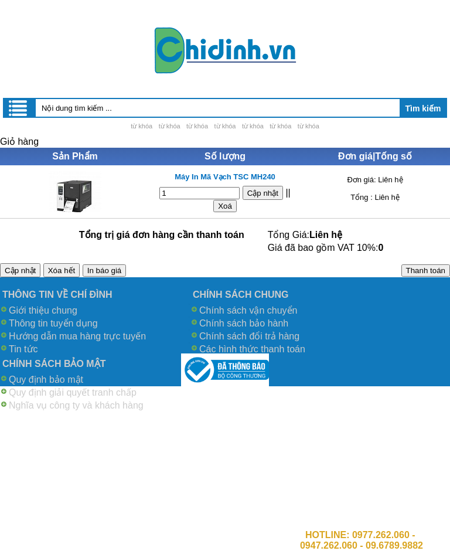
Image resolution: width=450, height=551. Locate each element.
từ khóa (141, 126)
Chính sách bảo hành (243, 323)
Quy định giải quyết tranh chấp (73, 392)
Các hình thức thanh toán (252, 349)
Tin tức (23, 349)
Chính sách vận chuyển (248, 310)
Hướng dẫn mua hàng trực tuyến (77, 336)
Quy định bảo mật (46, 380)
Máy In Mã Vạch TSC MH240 (225, 176)
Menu (19, 108)
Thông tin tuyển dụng (53, 323)
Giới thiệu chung (43, 310)
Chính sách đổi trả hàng (249, 336)
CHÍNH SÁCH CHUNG (241, 295)
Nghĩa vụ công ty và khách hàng (76, 405)
